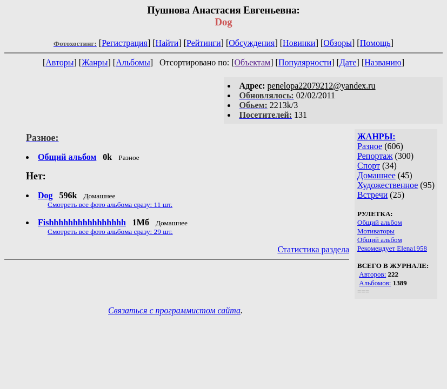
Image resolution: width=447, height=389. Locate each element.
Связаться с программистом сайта (174, 310)
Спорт (368, 165)
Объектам (253, 62)
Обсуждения (252, 43)
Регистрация (125, 43)
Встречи (372, 194)
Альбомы (133, 62)
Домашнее (376, 175)
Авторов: (372, 274)
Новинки (299, 43)
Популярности (304, 62)
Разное (369, 146)
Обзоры (337, 43)
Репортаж (374, 155)
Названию (383, 62)
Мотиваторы (376, 231)
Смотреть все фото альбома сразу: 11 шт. (110, 204)
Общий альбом (379, 222)
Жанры (95, 62)
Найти (167, 43)
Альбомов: (375, 283)
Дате (348, 62)
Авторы (59, 62)
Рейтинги (203, 43)
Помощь (375, 43)
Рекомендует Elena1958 (392, 248)
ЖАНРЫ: (376, 136)
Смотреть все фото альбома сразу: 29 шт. (110, 231)
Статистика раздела (313, 249)
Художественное (387, 185)
